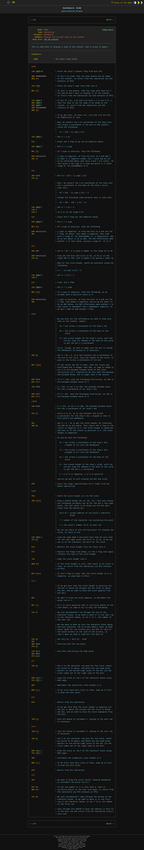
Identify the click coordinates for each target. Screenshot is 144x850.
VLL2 (38, 763)
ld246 (38, 365)
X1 (37, 178)
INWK (38, 71)
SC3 (37, 227)
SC (37, 258)
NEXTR (108, 20)
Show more (107, 30)
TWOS (38, 537)
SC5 (37, 79)
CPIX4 (38, 501)
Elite (121, 2)
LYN (34, 20)
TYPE (38, 86)
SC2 (37, 151)
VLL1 (38, 690)
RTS (37, 564)
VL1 (37, 605)
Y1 (37, 413)
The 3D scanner (51, 39)
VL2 (37, 719)
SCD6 (38, 292)
